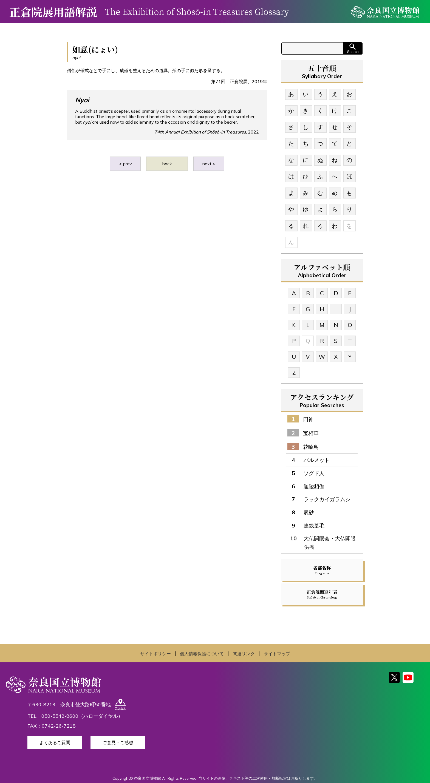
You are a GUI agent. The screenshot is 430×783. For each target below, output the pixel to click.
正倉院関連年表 (322, 594)
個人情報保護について (202, 653)
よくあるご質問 (54, 742)
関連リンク (244, 653)
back (167, 163)
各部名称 (322, 570)
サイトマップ (277, 653)
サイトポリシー (155, 653)
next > (208, 163)
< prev (125, 163)
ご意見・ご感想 (118, 742)
